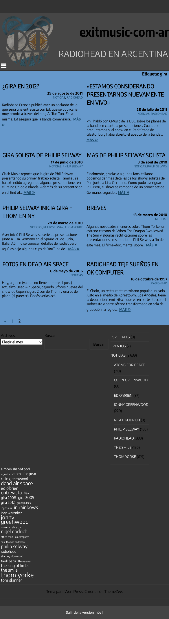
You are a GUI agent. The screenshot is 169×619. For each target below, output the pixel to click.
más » (92, 139)
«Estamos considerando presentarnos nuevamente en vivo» (125, 94)
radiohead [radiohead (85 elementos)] (8, 551)
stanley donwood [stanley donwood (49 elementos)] (12, 556)
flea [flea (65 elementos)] (26, 493)
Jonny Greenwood (131, 404)
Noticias (59, 96)
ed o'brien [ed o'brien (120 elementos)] (9, 488)
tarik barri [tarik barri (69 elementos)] (8, 561)
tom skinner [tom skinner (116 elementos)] (11, 580)
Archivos (8, 335)
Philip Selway (73, 165)
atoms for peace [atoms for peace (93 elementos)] (25, 473)
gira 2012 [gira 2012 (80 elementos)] (8, 502)
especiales (120, 337)
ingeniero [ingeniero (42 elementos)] (6, 508)
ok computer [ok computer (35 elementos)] (22, 536)
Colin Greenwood (131, 380)
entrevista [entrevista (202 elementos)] (11, 492)
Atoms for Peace (129, 365)
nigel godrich (127, 420)
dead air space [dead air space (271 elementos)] (17, 483)
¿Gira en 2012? (20, 86)
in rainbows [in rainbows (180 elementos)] (26, 507)
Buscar (50, 335)
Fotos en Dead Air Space (35, 264)
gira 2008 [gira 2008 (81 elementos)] (8, 497)
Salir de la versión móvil (84, 612)
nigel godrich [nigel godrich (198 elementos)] (14, 531)
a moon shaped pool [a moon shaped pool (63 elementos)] (15, 469)
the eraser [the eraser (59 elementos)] (24, 561)
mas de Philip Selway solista (126, 155)
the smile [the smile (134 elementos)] (9, 570)
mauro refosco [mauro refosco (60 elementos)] (11, 527)
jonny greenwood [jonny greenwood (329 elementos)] (15, 519)
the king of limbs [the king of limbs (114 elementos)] (15, 565)
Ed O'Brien (123, 395)
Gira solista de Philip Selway (41, 155)
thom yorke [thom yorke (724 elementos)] (17, 574)
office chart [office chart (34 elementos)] (7, 536)
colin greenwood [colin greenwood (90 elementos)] (14, 479)
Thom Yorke (74, 226)
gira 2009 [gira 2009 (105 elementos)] (26, 497)
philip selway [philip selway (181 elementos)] (14, 546)
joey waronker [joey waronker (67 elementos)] (11, 513)
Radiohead (74, 96)
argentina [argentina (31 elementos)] (5, 474)
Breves (97, 207)
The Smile (122, 447)
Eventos (118, 346)
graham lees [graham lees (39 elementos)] (24, 502)
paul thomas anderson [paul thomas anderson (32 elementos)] (13, 541)
